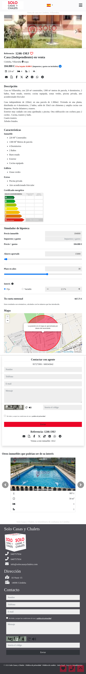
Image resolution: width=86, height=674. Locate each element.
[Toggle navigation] (80, 5)
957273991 (37, 364)
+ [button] (7, 317)
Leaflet (58, 352)
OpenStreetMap (68, 352)
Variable (27, 289)
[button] (5, 484)
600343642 (48, 364)
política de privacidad (38, 416)
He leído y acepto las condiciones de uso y (26, 416)
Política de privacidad (33, 665)
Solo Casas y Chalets (17, 665)
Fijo (8, 289)
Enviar (43, 424)
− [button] (7, 321)
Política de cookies (49, 665)
